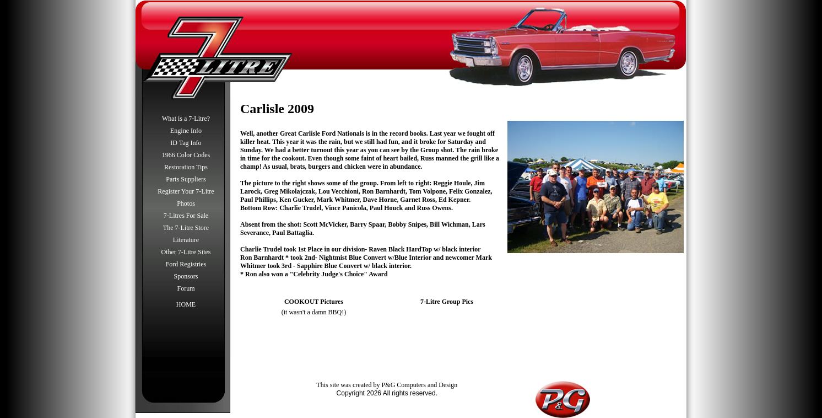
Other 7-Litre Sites (186, 252)
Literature (186, 240)
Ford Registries (186, 264)
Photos (186, 203)
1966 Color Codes (186, 155)
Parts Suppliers (186, 179)
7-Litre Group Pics (446, 302)
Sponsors (186, 276)
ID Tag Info (185, 143)
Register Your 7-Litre (186, 191)
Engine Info (186, 131)
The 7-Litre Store (186, 228)
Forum (185, 288)
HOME (186, 304)
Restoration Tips (186, 167)
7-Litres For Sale (186, 215)
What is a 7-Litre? (186, 118)
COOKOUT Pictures (313, 302)
